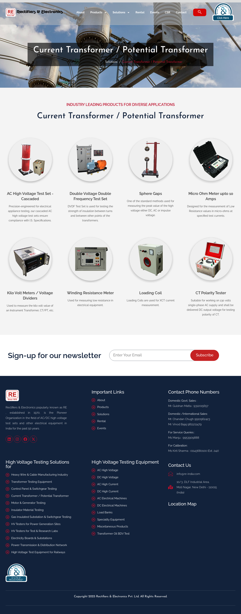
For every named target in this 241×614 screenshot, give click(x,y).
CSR (167, 12)
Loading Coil (150, 293)
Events (154, 12)
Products (98, 12)
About (80, 12)
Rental (140, 12)
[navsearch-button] (199, 12)
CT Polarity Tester (211, 293)
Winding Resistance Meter (90, 293)
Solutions (121, 12)
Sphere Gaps (150, 193)
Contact (181, 12)
